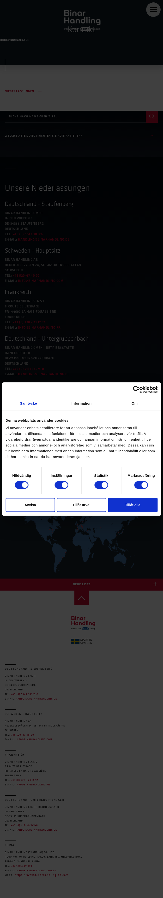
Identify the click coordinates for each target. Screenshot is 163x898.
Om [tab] (135, 403)
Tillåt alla (132, 505)
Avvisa (30, 505)
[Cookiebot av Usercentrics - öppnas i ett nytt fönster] (136, 389)
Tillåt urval (81, 505)
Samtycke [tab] (28, 403)
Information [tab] (82, 403)
